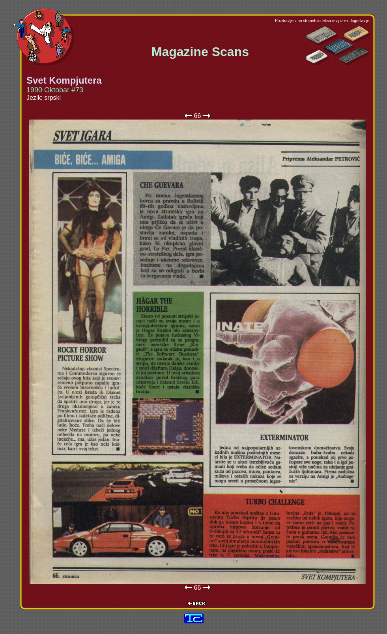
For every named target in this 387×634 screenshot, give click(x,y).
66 (197, 115)
